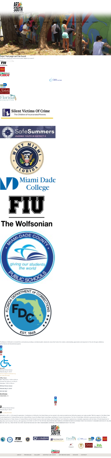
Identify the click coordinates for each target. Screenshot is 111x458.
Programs (36, 22)
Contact (95, 22)
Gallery (46, 22)
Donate (85, 22)
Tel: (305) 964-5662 (5, 375)
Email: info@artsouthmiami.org (8, 373)
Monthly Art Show (58, 22)
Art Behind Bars (74, 22)
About (27, 22)
